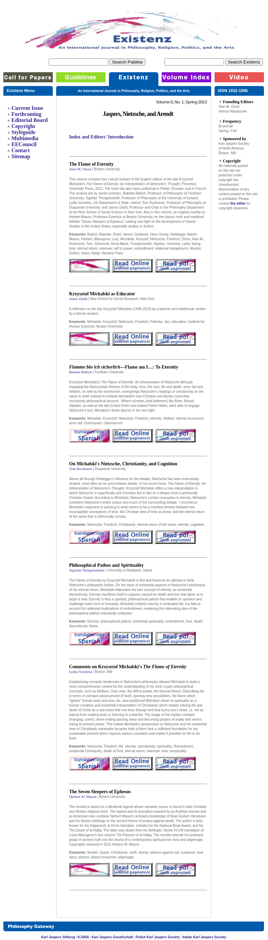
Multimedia (24, 138)
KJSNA (84, 937)
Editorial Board (29, 120)
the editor (238, 203)
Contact (20, 150)
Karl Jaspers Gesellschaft (112, 937)
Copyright (23, 126)
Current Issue (27, 108)
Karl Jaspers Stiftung (58, 937)
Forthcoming (26, 114)
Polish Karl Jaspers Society (158, 937)
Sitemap (20, 156)
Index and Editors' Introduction (101, 136)
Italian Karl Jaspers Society (204, 937)
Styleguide (23, 132)
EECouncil (24, 144)
